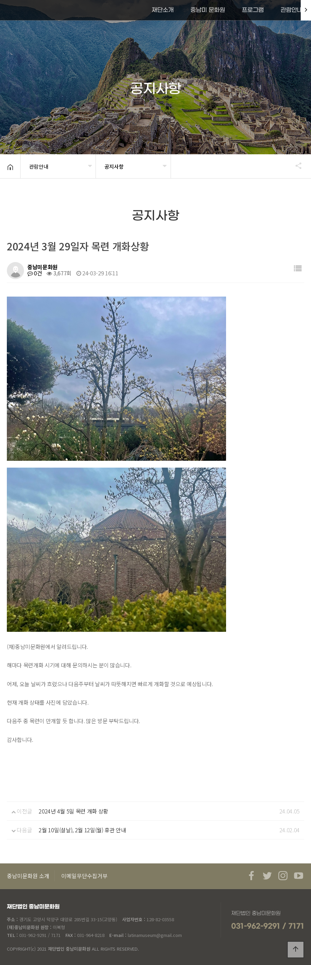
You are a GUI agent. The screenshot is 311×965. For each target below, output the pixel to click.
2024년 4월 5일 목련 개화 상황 (73, 811)
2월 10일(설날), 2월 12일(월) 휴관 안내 (82, 830)
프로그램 (253, 10)
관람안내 (291, 10)
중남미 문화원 (207, 10)
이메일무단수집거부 (84, 876)
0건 (34, 273)
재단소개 (163, 10)
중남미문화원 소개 (28, 876)
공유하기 (295, 165)
